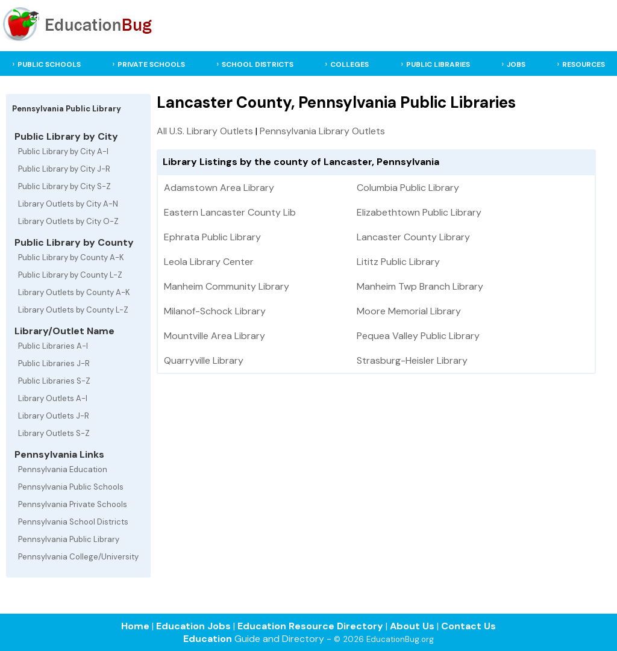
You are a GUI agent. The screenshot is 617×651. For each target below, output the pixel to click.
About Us (412, 626)
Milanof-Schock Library (215, 311)
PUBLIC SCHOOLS (49, 64)
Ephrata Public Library (212, 237)
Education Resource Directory (310, 626)
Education (207, 638)
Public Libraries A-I (53, 346)
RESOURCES (583, 64)
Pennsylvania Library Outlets (322, 131)
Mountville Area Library (214, 335)
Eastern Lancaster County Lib (230, 212)
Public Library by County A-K (71, 257)
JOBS (516, 64)
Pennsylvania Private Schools (72, 504)
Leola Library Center (209, 261)
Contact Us (468, 626)
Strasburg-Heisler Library (412, 360)
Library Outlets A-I (52, 398)
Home (135, 626)
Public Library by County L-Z (70, 275)
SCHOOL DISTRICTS (257, 64)
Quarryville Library (203, 360)
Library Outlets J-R (53, 416)
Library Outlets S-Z (54, 433)
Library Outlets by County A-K (74, 292)
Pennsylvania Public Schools (71, 487)
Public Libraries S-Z (54, 381)
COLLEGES (349, 64)
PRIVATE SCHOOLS (151, 64)
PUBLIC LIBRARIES (438, 64)
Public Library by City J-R (64, 169)
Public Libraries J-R (54, 363)
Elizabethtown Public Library (419, 212)
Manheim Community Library (226, 286)
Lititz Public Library (398, 261)
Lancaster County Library (413, 237)
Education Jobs (193, 626)
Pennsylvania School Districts (73, 522)
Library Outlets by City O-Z (68, 221)
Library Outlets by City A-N (68, 204)
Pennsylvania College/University (78, 557)
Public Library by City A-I (63, 151)
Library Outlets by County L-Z (73, 310)
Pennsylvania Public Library (68, 539)
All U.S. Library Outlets (205, 131)
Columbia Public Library (408, 187)
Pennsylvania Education (62, 469)
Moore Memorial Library (409, 311)
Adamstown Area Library (219, 187)
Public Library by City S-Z (64, 186)
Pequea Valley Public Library (418, 335)
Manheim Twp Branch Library (420, 286)
